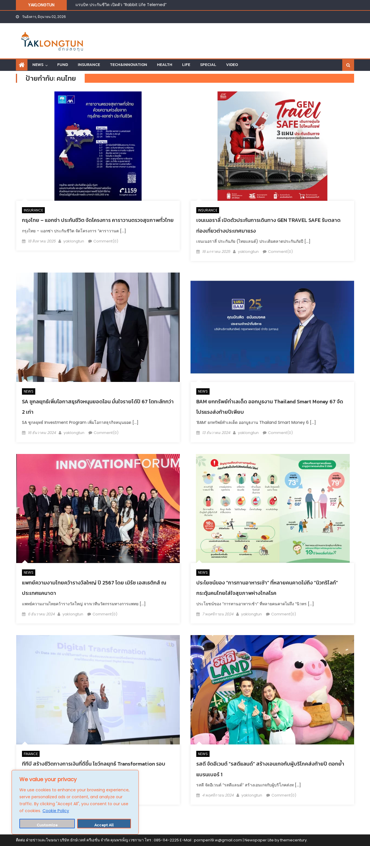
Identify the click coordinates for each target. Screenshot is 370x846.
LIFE (186, 65)
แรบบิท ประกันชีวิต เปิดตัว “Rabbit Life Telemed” (120, 5)
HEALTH (164, 65)
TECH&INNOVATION (128, 65)
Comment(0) (105, 241)
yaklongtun (73, 241)
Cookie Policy (55, 811)
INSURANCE (89, 65)
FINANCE (31, 753)
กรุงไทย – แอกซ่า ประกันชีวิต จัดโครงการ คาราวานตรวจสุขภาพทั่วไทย (98, 220)
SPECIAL (208, 65)
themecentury (293, 840)
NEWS (37, 65)
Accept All (104, 825)
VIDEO (232, 65)
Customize (47, 825)
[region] (75, 802)
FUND (62, 65)
